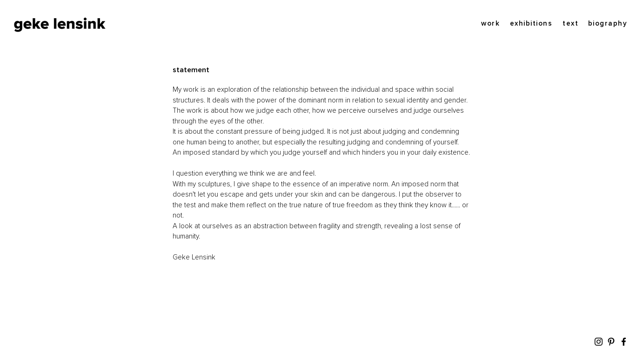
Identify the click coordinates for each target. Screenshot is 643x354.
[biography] (607, 23)
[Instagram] (598, 341)
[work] (490, 23)
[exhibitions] (530, 23)
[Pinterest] (611, 341)
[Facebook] (623, 341)
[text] (570, 23)
